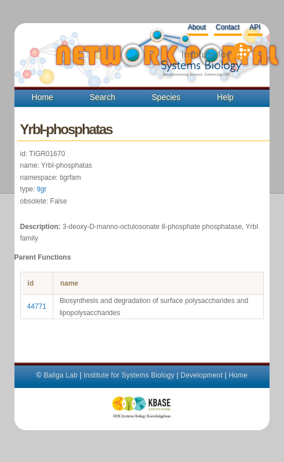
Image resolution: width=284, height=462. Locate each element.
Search (102, 97)
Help (225, 97)
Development (201, 375)
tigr (42, 189)
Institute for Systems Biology (128, 375)
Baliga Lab (60, 375)
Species (166, 97)
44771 (36, 306)
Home (42, 97)
